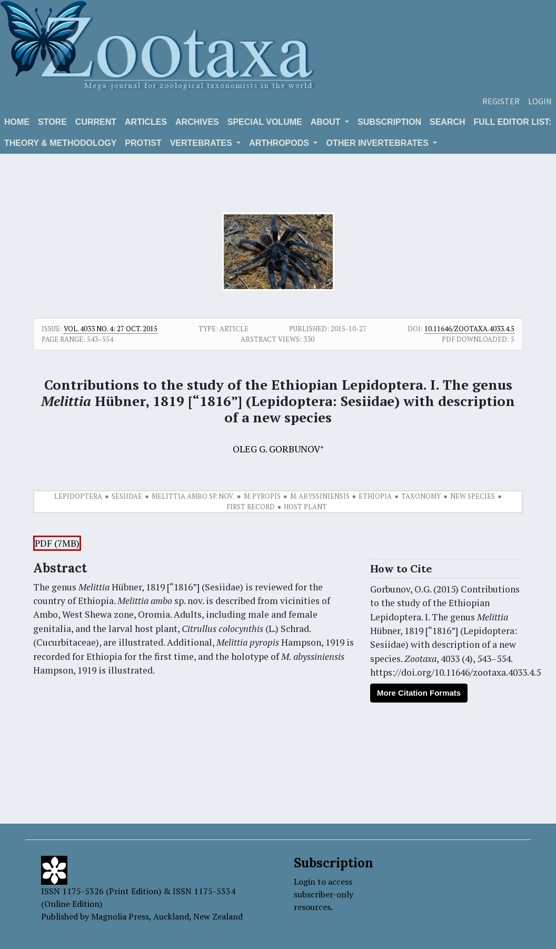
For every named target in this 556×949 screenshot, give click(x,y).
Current (95, 121)
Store (52, 121)
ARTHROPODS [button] (280, 143)
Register (501, 101)
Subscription (389, 121)
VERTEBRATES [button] (202, 143)
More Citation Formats (419, 692)
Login (540, 101)
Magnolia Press (120, 916)
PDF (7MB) (57, 543)
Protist (143, 143)
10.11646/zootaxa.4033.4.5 (469, 328)
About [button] (327, 121)
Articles (146, 121)
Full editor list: (513, 121)
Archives (197, 121)
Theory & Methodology (60, 143)
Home (16, 121)
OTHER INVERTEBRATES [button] (378, 143)
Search (447, 121)
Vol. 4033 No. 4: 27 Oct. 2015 (110, 328)
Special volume (264, 121)
